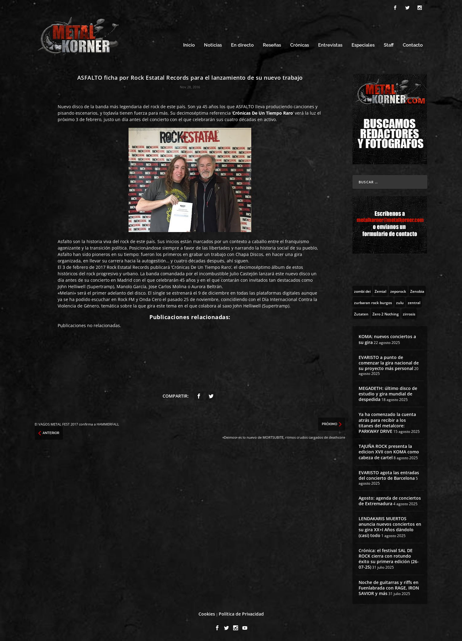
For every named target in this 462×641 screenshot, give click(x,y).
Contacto (413, 45)
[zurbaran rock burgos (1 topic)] (373, 302)
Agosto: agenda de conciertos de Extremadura (390, 500)
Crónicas (299, 45)
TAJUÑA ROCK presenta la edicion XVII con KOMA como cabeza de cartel (389, 451)
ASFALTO (245, 106)
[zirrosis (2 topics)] (409, 313)
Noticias (213, 45)
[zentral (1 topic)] (414, 302)
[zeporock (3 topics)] (398, 291)
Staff (389, 45)
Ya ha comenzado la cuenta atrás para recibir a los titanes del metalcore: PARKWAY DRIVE (387, 422)
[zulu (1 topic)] (400, 302)
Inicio (189, 45)
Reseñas (272, 45)
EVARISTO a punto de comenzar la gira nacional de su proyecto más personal (389, 362)
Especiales (363, 45)
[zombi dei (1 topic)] (362, 291)
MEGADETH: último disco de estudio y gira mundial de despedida (388, 393)
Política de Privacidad (241, 614)
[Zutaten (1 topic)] (361, 313)
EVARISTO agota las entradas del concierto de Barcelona (389, 475)
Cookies (206, 614)
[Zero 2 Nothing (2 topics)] (385, 313)
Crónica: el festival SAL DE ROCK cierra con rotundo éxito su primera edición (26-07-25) (389, 559)
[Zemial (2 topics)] (380, 291)
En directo (242, 45)
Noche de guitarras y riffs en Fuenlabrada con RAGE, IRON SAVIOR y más (389, 587)
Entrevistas (330, 45)
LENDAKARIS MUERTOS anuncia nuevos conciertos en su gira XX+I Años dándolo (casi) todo (390, 527)
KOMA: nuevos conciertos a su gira (387, 339)
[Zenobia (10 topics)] (417, 291)
